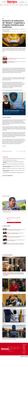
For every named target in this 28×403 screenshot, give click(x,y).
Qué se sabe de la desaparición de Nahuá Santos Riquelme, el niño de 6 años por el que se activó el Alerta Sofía (14, 166)
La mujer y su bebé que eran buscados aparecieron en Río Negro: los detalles (13, 172)
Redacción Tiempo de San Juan (7, 31)
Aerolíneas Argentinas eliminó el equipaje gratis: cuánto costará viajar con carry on (14, 158)
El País (8, 16)
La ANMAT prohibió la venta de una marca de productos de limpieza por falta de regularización (13, 162)
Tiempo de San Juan (4, 16)
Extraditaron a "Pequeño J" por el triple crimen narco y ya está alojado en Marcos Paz (13, 168)
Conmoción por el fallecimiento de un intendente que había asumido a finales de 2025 (13, 164)
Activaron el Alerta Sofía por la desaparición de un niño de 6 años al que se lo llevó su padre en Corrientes (14, 170)
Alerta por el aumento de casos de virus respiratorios (10, 160)
